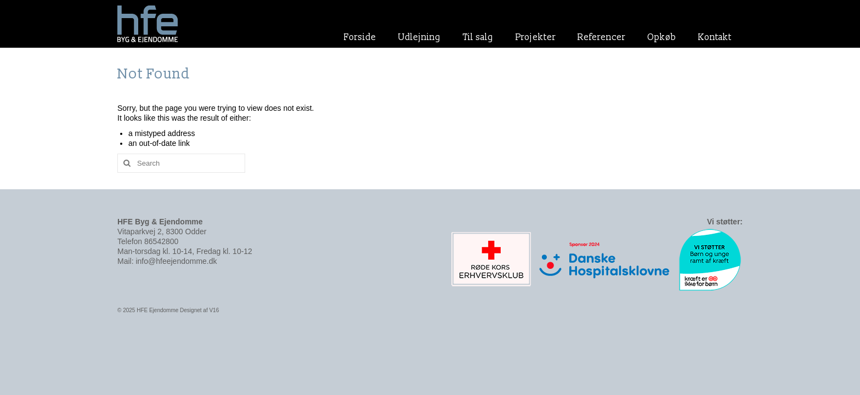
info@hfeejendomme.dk (176, 261)
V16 (214, 310)
